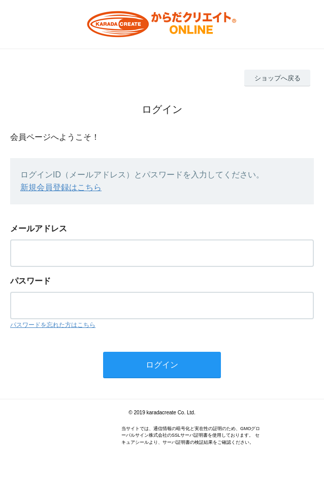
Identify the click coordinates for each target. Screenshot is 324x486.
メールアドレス (38, 228)
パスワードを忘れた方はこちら (52, 324)
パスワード (30, 281)
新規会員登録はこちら (61, 187)
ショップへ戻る (277, 78)
